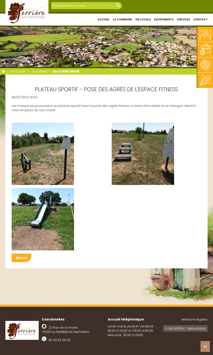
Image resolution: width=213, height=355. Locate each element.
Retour (21, 258)
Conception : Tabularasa (185, 328)
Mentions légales (195, 319)
